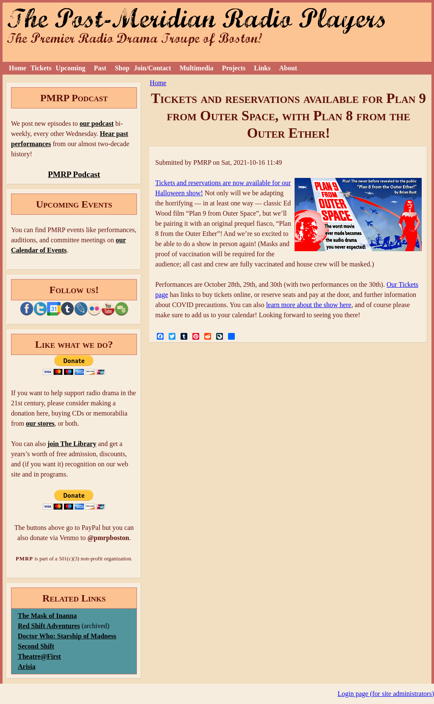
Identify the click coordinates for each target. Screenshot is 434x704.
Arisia (27, 666)
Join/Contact (152, 68)
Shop (122, 68)
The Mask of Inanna (47, 615)
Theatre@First (39, 656)
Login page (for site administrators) (386, 693)
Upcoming (70, 68)
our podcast (97, 123)
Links (262, 68)
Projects (234, 68)
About (288, 68)
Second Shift (36, 646)
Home (17, 68)
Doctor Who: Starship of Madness (67, 636)
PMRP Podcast (74, 174)
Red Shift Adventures (49, 625)
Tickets (41, 68)
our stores (40, 423)
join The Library (71, 443)
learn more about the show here (308, 304)
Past (100, 68)
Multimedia (197, 68)
